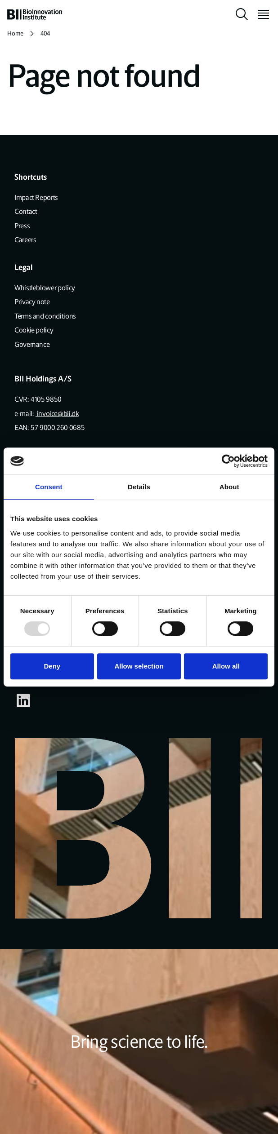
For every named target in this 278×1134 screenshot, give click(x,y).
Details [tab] (139, 487)
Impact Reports (36, 197)
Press (22, 225)
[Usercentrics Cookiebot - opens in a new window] (228, 461)
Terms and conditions (45, 316)
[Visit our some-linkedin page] (23, 700)
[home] (34, 14)
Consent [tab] (49, 487)
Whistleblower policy (44, 288)
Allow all (226, 666)
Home (15, 33)
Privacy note (32, 301)
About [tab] (229, 487)
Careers (25, 239)
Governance (31, 344)
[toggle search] (242, 14)
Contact (25, 211)
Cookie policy (33, 330)
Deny (52, 666)
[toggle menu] (260, 14)
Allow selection (138, 666)
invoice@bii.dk (57, 413)
